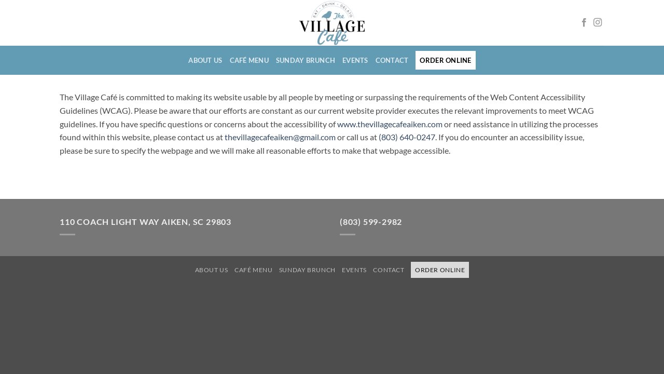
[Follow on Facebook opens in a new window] (584, 23)
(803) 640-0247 (407, 137)
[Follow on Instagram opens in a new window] (597, 23)
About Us (205, 60)
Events (355, 60)
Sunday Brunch (305, 60)
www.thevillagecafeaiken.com (389, 124)
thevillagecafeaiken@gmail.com (280, 137)
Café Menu (249, 60)
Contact (392, 60)
